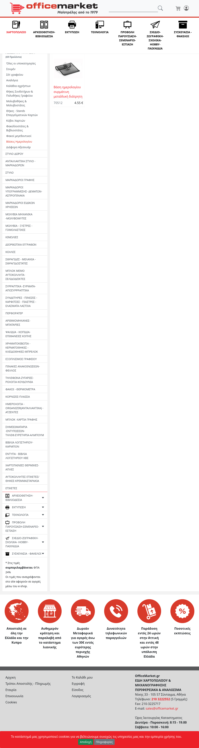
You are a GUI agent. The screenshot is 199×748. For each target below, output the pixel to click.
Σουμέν (10, 69)
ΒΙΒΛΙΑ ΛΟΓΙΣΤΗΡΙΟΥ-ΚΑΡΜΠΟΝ (19, 444)
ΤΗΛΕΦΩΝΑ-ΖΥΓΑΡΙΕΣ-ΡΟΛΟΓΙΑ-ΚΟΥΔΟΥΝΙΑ (19, 380)
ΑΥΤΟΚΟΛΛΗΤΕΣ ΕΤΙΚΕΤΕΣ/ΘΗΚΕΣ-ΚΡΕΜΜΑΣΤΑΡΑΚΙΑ (22, 479)
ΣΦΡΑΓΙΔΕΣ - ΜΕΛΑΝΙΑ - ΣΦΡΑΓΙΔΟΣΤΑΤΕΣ (20, 261)
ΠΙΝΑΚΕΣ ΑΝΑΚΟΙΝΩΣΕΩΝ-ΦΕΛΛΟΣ (22, 368)
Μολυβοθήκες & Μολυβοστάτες (16, 103)
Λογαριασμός (81, 696)
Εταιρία (10, 690)
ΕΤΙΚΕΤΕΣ (11, 488)
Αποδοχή (86, 742)
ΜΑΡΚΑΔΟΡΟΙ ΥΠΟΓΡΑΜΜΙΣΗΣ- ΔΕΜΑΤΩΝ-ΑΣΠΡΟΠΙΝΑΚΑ (23, 191)
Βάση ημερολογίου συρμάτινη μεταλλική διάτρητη (68, 92)
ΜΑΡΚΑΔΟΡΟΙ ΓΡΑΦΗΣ (19, 180)
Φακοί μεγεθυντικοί (18, 136)
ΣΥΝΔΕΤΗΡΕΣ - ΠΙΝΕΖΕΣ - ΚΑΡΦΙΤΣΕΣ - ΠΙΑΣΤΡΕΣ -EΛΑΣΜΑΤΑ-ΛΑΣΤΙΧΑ (21, 302)
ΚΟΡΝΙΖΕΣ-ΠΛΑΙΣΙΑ (17, 396)
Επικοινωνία (14, 696)
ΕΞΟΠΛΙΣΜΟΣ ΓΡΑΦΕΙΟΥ (21, 359)
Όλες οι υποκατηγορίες (21, 63)
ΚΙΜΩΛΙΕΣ (11, 237)
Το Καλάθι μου (82, 677)
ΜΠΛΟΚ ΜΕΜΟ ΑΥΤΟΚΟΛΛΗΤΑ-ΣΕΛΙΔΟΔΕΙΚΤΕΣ (15, 275)
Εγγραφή (78, 683)
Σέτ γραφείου (14, 74)
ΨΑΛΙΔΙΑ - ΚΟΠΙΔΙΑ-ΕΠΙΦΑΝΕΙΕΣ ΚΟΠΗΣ (18, 334)
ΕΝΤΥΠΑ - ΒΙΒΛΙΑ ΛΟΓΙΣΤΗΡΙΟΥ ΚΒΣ (16, 456)
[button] (16, 36)
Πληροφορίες (104, 742)
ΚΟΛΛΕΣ (10, 252)
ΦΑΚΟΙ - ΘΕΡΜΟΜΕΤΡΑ (20, 389)
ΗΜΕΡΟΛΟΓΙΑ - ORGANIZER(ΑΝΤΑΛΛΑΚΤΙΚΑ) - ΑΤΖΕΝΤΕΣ (24, 408)
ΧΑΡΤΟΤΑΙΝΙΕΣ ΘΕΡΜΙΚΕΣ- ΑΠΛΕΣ (22, 467)
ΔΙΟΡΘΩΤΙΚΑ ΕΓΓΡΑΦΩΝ (20, 244)
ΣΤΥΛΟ (9, 172)
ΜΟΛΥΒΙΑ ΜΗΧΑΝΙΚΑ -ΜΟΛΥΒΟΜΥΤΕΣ (18, 216)
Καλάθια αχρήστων (18, 86)
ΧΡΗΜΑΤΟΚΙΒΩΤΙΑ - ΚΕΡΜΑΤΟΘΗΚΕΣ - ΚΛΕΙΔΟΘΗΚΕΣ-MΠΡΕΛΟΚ (21, 347)
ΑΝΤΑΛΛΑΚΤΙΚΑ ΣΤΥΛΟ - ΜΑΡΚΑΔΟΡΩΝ (20, 163)
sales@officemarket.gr (162, 708)
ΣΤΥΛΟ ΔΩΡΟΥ (14, 154)
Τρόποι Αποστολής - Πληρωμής (28, 683)
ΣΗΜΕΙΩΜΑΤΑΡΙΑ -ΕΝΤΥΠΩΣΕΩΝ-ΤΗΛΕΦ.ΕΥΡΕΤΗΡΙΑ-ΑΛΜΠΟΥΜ (24, 431)
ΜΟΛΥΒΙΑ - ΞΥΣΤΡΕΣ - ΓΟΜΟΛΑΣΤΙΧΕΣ (18, 228)
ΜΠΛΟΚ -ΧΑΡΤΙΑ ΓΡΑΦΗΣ (21, 419)
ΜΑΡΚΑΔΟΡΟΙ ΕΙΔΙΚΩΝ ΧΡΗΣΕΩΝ (20, 205)
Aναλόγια (12, 80)
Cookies (11, 702)
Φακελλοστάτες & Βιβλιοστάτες (17, 128)
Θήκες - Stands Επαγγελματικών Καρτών (22, 113)
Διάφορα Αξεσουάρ (18, 147)
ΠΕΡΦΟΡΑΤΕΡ (14, 313)
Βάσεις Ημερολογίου (19, 141)
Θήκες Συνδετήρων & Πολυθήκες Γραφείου (19, 93)
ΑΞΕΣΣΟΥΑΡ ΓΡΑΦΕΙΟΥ (20, 55)
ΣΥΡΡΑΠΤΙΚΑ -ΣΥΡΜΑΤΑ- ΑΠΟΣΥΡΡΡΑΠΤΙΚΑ (20, 288)
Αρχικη (10, 677)
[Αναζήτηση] (133, 8)
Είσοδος (77, 690)
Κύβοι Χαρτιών (15, 120)
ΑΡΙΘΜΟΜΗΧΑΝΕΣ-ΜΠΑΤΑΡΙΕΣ (17, 322)
